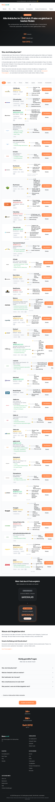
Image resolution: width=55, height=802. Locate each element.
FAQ (3, 758)
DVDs (14, 9)
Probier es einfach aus (27, 702)
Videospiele (21, 9)
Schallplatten (29, 9)
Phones (20, 82)
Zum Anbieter (46, 89)
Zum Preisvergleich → (7, 649)
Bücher (4, 9)
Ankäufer (31, 743)
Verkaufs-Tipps (32, 741)
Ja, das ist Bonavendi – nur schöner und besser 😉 (27, 1)
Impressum (4, 781)
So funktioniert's (33, 738)
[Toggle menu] (52, 4)
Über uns (4, 778)
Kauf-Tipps (4, 756)
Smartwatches (48, 82)
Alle (4, 82)
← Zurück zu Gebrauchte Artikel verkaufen (13, 695)
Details (47, 93)
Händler (3, 761)
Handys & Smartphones (41, 9)
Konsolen (40, 82)
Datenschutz (5, 783)
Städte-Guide (32, 746)
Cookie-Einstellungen (7, 788)
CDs (10, 9)
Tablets (51, 9)
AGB (3, 785)
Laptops (33, 82)
